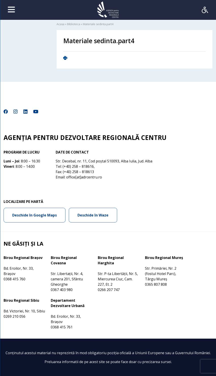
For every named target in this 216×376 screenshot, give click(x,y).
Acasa (60, 24)
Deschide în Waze (92, 215)
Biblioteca (73, 24)
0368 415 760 (14, 279)
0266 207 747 (109, 289)
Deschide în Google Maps (34, 215)
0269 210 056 (14, 316)
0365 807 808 (156, 284)
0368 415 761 (62, 327)
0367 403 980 (62, 289)
